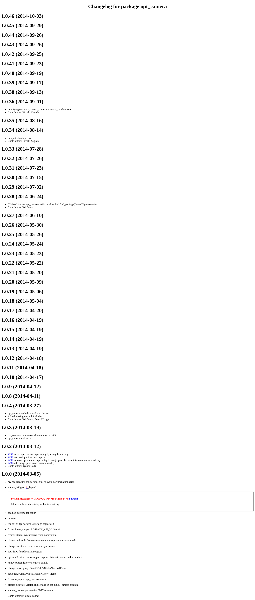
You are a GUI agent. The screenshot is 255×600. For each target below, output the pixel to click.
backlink (74, 498)
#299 (10, 454)
